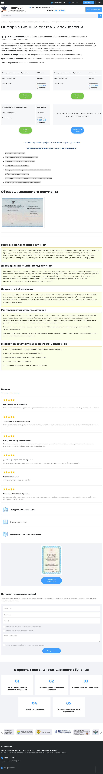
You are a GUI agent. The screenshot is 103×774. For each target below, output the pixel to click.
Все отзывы (5, 393)
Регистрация (88, 2)
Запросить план (77, 130)
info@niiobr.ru (59, 2)
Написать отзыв (14, 393)
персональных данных (36, 645)
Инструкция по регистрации (22, 510)
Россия (74, 2)
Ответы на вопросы (18, 522)
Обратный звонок (93, 9)
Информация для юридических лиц (25, 534)
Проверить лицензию (51, 581)
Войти (99, 2)
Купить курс (25, 96)
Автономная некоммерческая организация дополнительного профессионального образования (51, 751)
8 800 (56, 10)
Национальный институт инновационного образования (17, 9)
